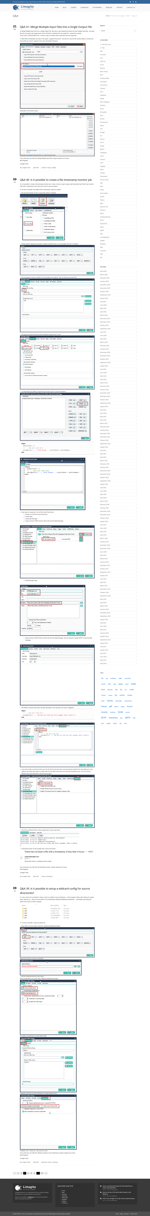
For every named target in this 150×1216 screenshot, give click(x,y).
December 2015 (105, 613)
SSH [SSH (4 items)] (102, 723)
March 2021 (104, 460)
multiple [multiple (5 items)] (129, 695)
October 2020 (104, 477)
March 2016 (104, 606)
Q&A (34, 167)
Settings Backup (105, 217)
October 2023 (104, 359)
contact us (31, 1197)
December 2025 (105, 285)
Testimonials (133, 1214)
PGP (101, 186)
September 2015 (105, 616)
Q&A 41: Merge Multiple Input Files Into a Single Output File (56, 27)
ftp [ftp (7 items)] (121, 689)
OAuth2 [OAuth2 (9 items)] (110, 701)
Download (85, 7)
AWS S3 (102, 61)
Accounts (103, 54)
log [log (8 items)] (116, 695)
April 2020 (103, 498)
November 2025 (105, 288)
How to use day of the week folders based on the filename (117, 1193)
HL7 (101, 136)
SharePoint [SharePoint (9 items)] (113, 718)
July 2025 (103, 301)
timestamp (49, 876)
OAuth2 (102, 173)
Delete (102, 98)
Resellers (109, 7)
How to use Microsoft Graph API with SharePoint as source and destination (118, 1187)
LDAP (102, 156)
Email (102, 109)
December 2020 (105, 471)
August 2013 (104, 650)
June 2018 (103, 552)
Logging (102, 166)
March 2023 (104, 383)
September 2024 (105, 329)
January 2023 (104, 389)
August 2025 (104, 298)
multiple (53, 167)
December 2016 (105, 589)
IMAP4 (102, 149)
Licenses (73, 7)
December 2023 (105, 352)
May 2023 (103, 376)
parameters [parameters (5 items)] (128, 701)
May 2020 (103, 494)
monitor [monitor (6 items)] (122, 695)
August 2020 (104, 484)
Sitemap (126, 1214)
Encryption (103, 112)
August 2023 (104, 366)
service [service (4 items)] (128, 712)
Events (102, 119)
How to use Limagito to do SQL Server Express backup (119, 1198)
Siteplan (68, 1214)
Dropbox (102, 105)
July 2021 (103, 450)
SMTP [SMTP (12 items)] (127, 718)
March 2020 (104, 501)
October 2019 (104, 518)
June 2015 (103, 626)
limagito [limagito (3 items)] (110, 695)
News (102, 169)
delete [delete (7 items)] (120, 684)
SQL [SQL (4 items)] (134, 718)
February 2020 (104, 504)
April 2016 (103, 602)
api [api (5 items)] (107, 678)
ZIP (101, 257)
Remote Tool (104, 207)
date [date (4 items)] (114, 684)
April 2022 (103, 420)
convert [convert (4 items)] (103, 684)
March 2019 (104, 538)
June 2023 (103, 372)
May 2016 (103, 599)
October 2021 (104, 440)
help (30, 158)
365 (101, 51)
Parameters (103, 176)
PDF (101, 183)
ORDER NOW (61, 2)
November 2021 (105, 437)
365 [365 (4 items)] (102, 678)
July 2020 (103, 487)
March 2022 (104, 423)
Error (101, 115)
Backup (102, 68)
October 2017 (104, 569)
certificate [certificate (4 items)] (113, 678)
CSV (101, 92)
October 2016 (104, 592)
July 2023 (103, 369)
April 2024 (103, 339)
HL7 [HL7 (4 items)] (126, 689)
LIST (101, 163)
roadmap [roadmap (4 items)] (112, 712)
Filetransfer (97, 7)
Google (102, 132)
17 (42, 1173)
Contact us (131, 7)
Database (103, 95)
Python (102, 200)
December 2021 (105, 433)
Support (119, 7)
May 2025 (103, 308)
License (102, 159)
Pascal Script (104, 180)
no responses (114, 1189)
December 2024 (105, 318)
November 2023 (105, 356)
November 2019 (105, 515)
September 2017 (105, 572)
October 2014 (104, 636)
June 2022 (103, 413)
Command (103, 81)
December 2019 (105, 511)
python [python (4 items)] (116, 706)
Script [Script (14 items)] (120, 712)
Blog (55, 2)
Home (57, 7)
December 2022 (105, 393)
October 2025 (104, 291)
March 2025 (104, 315)
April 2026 (103, 271)
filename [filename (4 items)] (110, 689)
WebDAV (103, 244)
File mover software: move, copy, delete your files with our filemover (33, 2)
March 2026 (104, 274)
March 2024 (104, 342)
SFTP (102, 220)
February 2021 (104, 464)
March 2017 (104, 586)
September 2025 (105, 295)
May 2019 (103, 531)
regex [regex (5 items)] (122, 706)
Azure (102, 65)
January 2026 (104, 281)
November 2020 (105, 474)
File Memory (104, 122)
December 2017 (105, 565)
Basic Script (104, 71)
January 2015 (104, 633)
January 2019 (104, 542)
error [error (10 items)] (103, 689)
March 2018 (104, 558)
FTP (101, 129)
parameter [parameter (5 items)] (119, 701)
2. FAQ (102, 48)
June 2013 (103, 657)
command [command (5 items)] (127, 678)
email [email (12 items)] (133, 684)
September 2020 (105, 481)
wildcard (46, 897)
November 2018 (105, 548)
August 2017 (104, 575)
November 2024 (105, 322)
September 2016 (105, 596)
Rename (102, 210)
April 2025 (103, 312)
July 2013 (103, 653)
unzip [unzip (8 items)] (108, 723)
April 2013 (103, 663)
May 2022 (103, 416)
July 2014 (103, 646)
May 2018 (103, 555)
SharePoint (103, 223)
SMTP (102, 230)
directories (44, 1162)
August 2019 (104, 521)
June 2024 (103, 335)
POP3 (102, 190)
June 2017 (103, 579)
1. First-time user (105, 44)
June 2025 (103, 305)
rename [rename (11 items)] (104, 712)
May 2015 (103, 629)
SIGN (102, 227)
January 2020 (104, 508)
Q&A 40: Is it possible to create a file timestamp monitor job (56, 180)
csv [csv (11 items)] (109, 684)
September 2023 (105, 362)
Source (50, 1162)
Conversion (103, 85)
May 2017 (103, 582)
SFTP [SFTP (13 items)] (103, 718)
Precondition (104, 193)
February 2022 (104, 427)
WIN (37, 167)
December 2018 (105, 545)
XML (101, 254)
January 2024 (104, 349)
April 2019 (103, 535)
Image (102, 146)
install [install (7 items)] (132, 689)
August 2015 (104, 619)
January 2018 (104, 562)
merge (49, 167)
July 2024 (103, 332)
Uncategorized (104, 237)
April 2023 (103, 379)
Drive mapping (104, 102)
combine (43, 167)
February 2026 (104, 278)
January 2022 (104, 430)
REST (102, 213)
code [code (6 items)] (120, 678)
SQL (101, 234)
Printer (102, 196)
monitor (43, 876)
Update (102, 240)
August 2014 (104, 643)
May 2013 (103, 660)
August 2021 (104, 447)
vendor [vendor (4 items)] (115, 723)
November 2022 (105, 396)
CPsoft (45, 1214)
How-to (102, 139)
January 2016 (104, 609)
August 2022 (104, 406)
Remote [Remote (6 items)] (129, 706)
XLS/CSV (103, 251)
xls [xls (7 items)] (121, 723)
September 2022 (105, 403)
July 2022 (103, 410)
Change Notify (104, 78)
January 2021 (104, 467)
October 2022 (104, 400)
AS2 (101, 58)
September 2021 (105, 443)
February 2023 (104, 386)
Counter (102, 88)
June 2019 (103, 528)
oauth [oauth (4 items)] (102, 701)
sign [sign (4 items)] (121, 718)
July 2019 (103, 525)
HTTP (102, 142)
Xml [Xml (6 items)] (125, 723)
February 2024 (104, 345)
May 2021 (103, 454)
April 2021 (103, 457)
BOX (101, 75)
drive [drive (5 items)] (127, 684)
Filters (102, 125)
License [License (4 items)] (103, 695)
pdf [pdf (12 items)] (110, 706)
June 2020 (103, 491)
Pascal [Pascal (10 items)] (104, 706)
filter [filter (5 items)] (116, 689)
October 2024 (104, 325)
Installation (103, 152)
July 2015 (103, 623)
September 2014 (105, 640)
